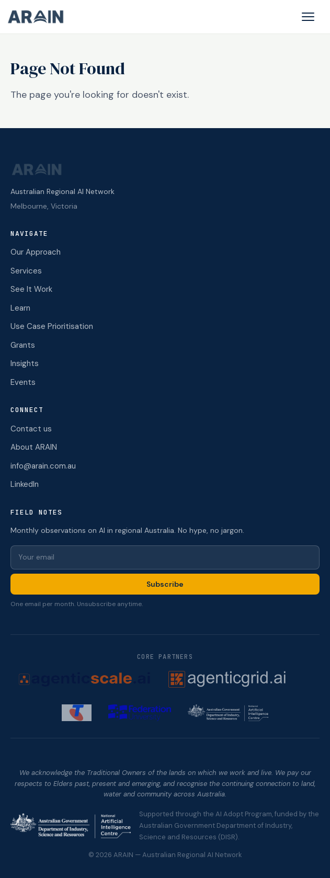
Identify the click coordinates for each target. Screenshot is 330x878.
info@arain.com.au (43, 466)
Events (23, 382)
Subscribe (165, 584)
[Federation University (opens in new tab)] (139, 712)
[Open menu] (308, 16)
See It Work (31, 289)
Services (26, 271)
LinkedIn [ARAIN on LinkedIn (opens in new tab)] (24, 484)
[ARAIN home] (39, 17)
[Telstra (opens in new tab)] (77, 712)
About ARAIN (33, 447)
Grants (22, 345)
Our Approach (35, 252)
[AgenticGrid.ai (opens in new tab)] (240, 679)
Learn (20, 308)
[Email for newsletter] (165, 557)
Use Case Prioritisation (51, 326)
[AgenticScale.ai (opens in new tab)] (84, 679)
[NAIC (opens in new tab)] (228, 712)
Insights (24, 363)
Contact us (31, 429)
